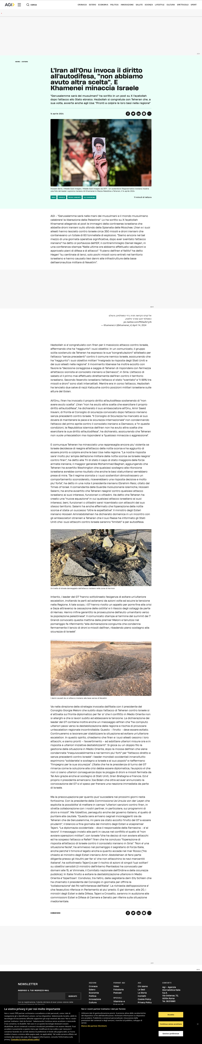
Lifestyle (159, 5)
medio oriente (74, 197)
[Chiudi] (198, 1024)
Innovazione (127, 5)
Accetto (171, 1014)
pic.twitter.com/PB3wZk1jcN (137, 321)
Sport (194, 5)
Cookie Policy (144, 999)
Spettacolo (183, 5)
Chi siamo (143, 986)
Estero (92, 5)
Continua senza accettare (171, 1024)
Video (116, 986)
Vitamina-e (119, 1001)
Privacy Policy (145, 1002)
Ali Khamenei (89, 197)
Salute (139, 5)
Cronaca (82, 5)
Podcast (117, 993)
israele (62, 197)
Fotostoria (118, 989)
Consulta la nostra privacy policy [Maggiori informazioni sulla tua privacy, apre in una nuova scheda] (25, 1039)
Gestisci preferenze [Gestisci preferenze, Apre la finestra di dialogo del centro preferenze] (171, 1033)
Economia (103, 5)
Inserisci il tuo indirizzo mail (33, 990)
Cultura (171, 5)
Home (17, 62)
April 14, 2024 (139, 325)
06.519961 (170, 1001)
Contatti (142, 996)
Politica (114, 5)
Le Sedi (141, 989)
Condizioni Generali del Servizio (31, 1004)
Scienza (149, 5)
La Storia (142, 993)
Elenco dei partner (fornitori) (94, 1026)
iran (53, 197)
